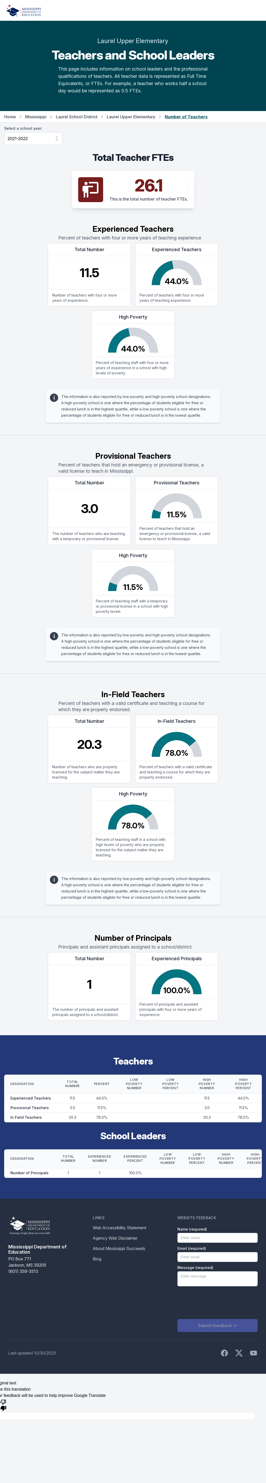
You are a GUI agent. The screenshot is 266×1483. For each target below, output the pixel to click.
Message (195, 1267)
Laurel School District (76, 116)
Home (10, 116)
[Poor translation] (3, 1405)
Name (192, 1229)
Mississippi (35, 116)
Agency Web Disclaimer (115, 1238)
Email (191, 1248)
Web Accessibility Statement (119, 1227)
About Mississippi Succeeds (119, 1248)
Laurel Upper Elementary (131, 116)
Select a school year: (23, 128)
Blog (97, 1258)
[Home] (23, 10)
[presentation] (216, 1303)
